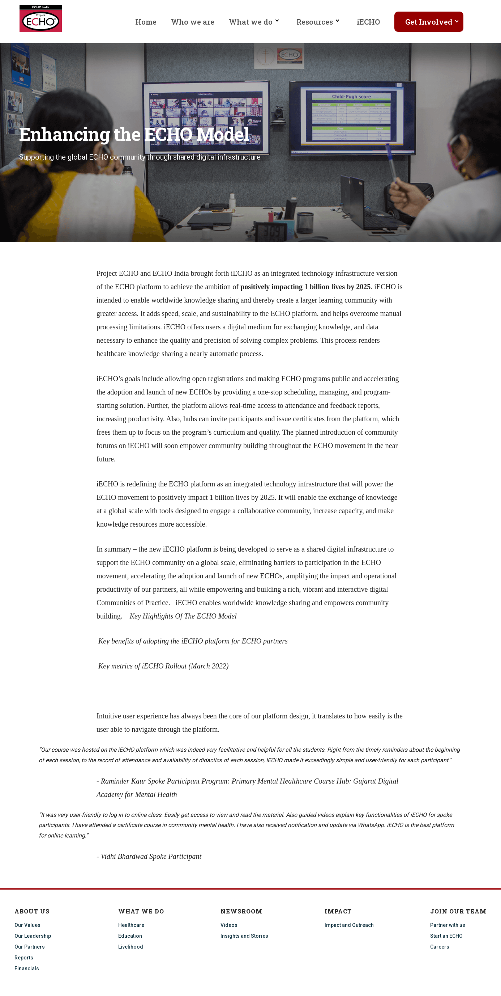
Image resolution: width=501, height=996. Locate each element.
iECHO (368, 21)
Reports (23, 958)
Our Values (27, 925)
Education (130, 936)
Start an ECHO (446, 936)
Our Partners (29, 947)
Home (146, 21)
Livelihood (130, 947)
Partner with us (447, 925)
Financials (26, 968)
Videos (228, 925)
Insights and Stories (244, 936)
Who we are (192, 21)
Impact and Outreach (349, 925)
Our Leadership (32, 936)
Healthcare (131, 925)
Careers (439, 947)
